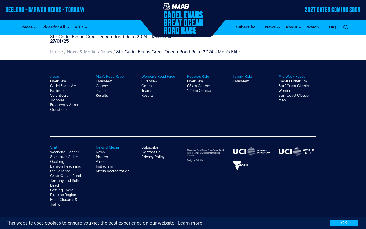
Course (102, 86)
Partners (57, 90)
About (291, 27)
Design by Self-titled (195, 160)
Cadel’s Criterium (293, 81)
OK (344, 223)
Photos (102, 157)
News (270, 27)
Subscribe (245, 27)
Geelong (57, 161)
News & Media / (84, 52)
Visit (79, 27)
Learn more (190, 223)
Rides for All (53, 27)
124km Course (199, 90)
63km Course (198, 86)
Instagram (104, 166)
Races (27, 27)
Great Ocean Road (65, 176)
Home (56, 52)
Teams (101, 90)
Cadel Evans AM (63, 86)
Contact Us (150, 152)
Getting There (61, 190)
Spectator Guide (64, 157)
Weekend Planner (64, 152)
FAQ (332, 27)
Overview (58, 81)
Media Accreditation (113, 171)
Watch (313, 27)
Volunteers (59, 95)
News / (170, 52)
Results (102, 95)
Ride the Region (63, 195)
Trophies (57, 100)
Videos (101, 161)
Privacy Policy (153, 157)
